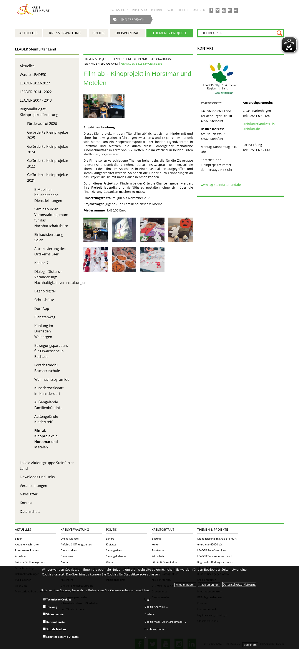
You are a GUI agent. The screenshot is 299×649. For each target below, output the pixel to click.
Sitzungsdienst (115, 550)
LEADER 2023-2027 (35, 83)
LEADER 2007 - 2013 (36, 100)
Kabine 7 (41, 262)
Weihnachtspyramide (51, 379)
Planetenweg (44, 317)
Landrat (110, 538)
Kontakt (26, 502)
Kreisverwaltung (75, 529)
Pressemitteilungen (26, 550)
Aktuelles (27, 66)
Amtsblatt (21, 556)
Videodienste (53, 614)
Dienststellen (68, 550)
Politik (111, 529)
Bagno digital (45, 291)
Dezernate (67, 556)
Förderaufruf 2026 (42, 123)
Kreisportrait (163, 529)
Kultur (155, 544)
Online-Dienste (70, 538)
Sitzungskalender (116, 556)
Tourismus (158, 550)
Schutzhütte (44, 299)
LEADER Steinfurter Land (35, 49)
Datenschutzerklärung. (239, 584)
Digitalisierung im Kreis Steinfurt (216, 538)
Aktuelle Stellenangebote (30, 562)
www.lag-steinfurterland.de (221, 185)
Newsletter (29, 494)
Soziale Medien (54, 629)
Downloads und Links (37, 477)
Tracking (50, 607)
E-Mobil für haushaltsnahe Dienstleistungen (48, 195)
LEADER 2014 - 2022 (36, 91)
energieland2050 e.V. (210, 544)
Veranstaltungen (33, 485)
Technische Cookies (57, 599)
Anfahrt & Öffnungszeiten (76, 544)
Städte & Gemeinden (164, 562)
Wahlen (110, 562)
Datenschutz (30, 511)
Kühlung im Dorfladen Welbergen (43, 331)
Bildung (156, 538)
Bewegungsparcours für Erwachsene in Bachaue (51, 351)
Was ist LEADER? (33, 74)
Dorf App (41, 308)
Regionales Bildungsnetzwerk (215, 562)
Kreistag (111, 544)
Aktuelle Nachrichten (27, 544)
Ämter (64, 562)
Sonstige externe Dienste (61, 637)
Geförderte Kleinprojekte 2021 (142, 63)
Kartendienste (54, 622)
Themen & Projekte (96, 59)
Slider (18, 538)
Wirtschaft (158, 556)
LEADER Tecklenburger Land (214, 556)
